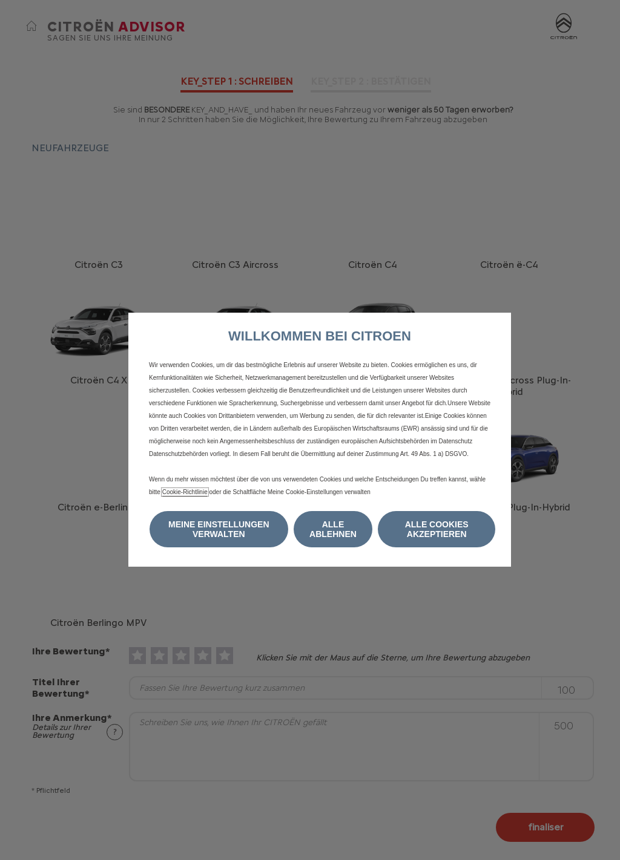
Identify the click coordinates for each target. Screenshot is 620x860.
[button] (219, 529)
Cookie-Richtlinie (185, 492)
